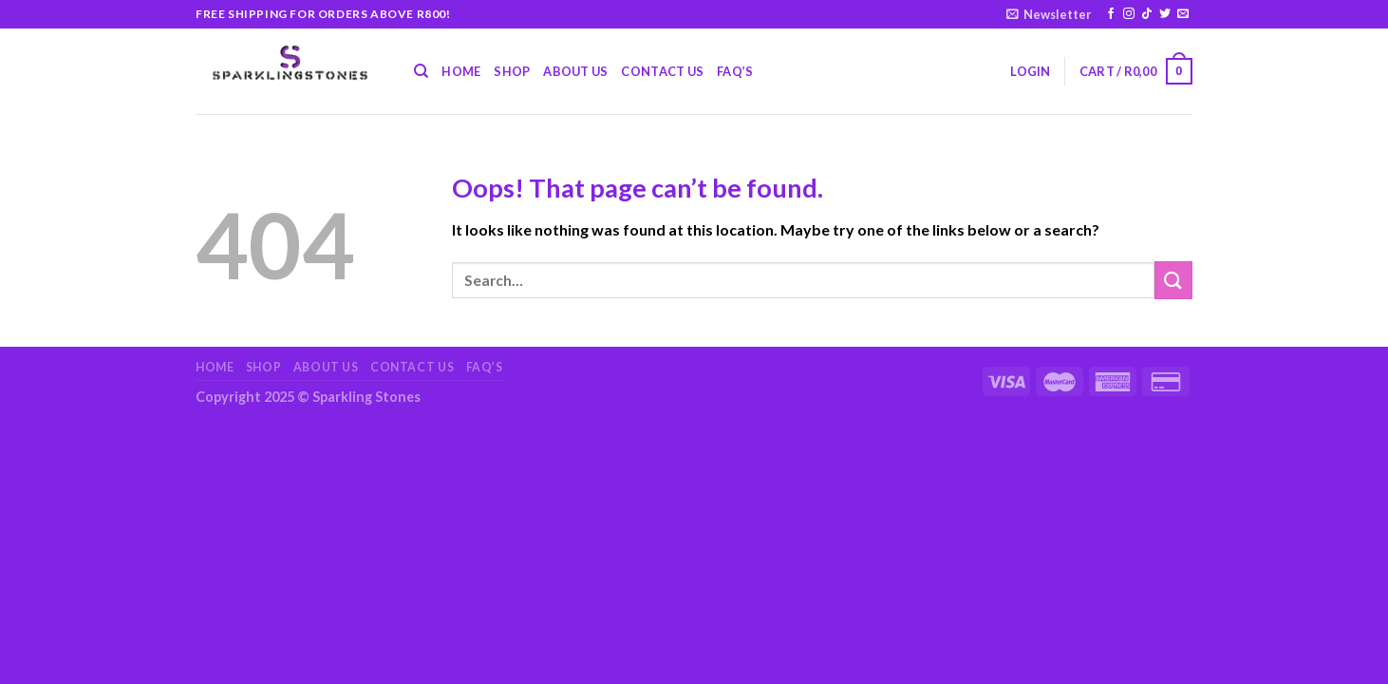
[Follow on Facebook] (1110, 14)
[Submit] (1173, 279)
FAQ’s (735, 71)
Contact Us (662, 71)
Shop (512, 71)
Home (460, 71)
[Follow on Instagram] (1129, 14)
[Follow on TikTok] (1147, 14)
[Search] (421, 71)
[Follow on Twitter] (1165, 14)
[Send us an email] (1183, 14)
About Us (575, 71)
